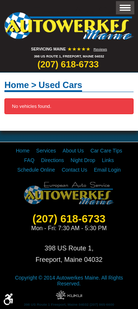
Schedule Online (36, 170)
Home (16, 85)
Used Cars (60, 85)
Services (46, 151)
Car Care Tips (106, 151)
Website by (69, 295)
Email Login (107, 170)
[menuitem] (23, 150)
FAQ (29, 160)
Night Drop (83, 160)
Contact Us (74, 170)
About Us (73, 151)
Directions (52, 160)
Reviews (100, 49)
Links (108, 160)
